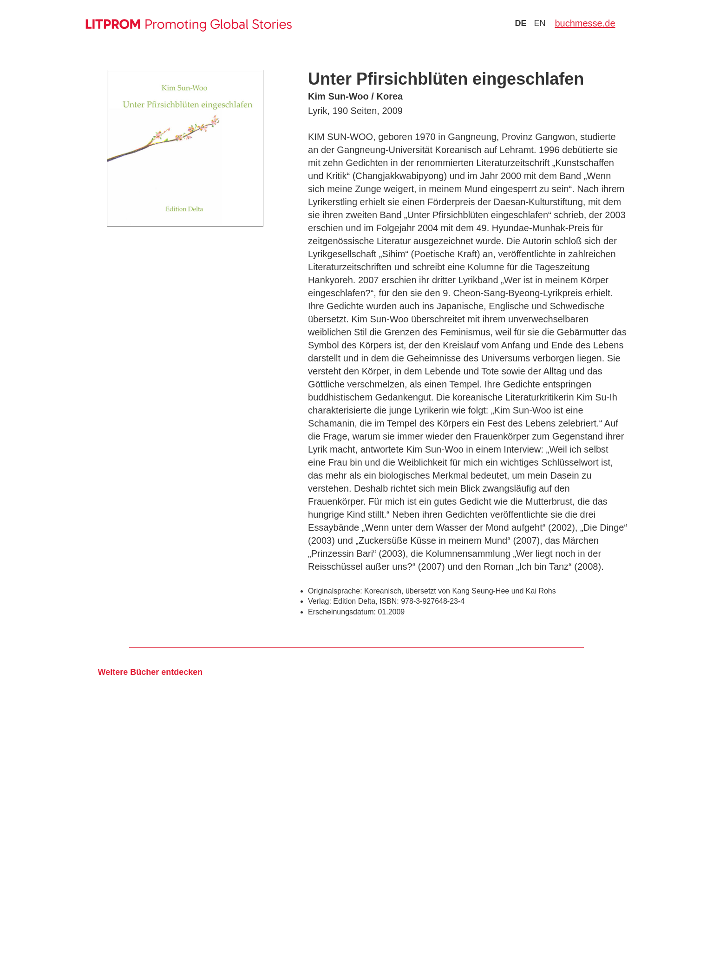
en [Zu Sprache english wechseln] (539, 23)
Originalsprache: (335, 591)
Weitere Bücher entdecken (150, 672)
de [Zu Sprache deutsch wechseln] (520, 23)
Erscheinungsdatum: (342, 612)
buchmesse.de (585, 23)
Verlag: (319, 601)
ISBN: (389, 601)
